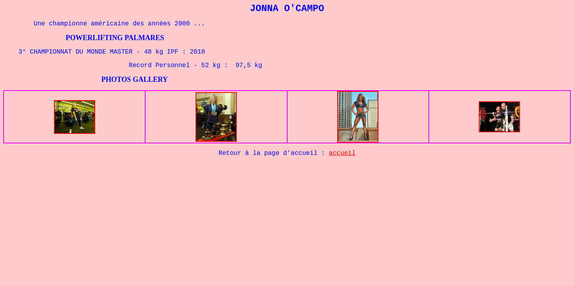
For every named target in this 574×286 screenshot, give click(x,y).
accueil (342, 153)
